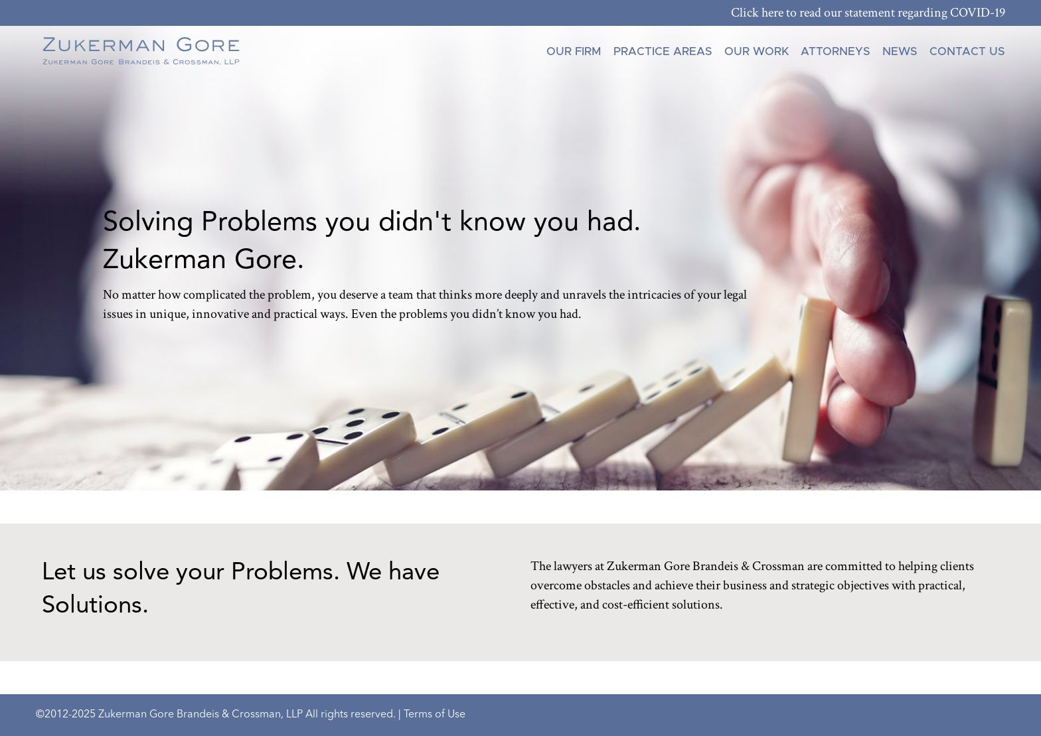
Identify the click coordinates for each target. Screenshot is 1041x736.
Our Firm (573, 51)
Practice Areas (662, 51)
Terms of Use (434, 714)
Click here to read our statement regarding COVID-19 (868, 12)
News (900, 51)
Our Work (756, 51)
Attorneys (835, 51)
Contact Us (967, 51)
